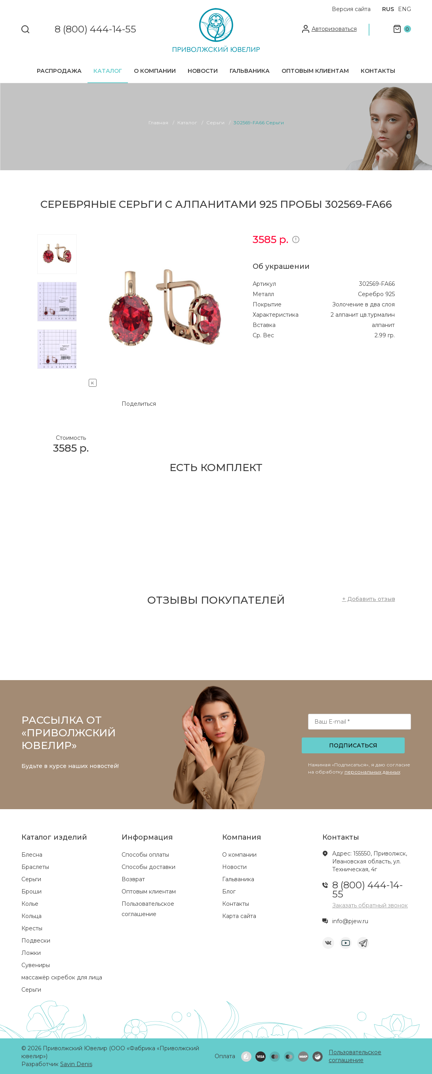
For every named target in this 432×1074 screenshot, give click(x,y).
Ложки (31, 952)
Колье (29, 903)
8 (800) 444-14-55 (95, 29)
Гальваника (250, 70)
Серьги (31, 879)
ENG (404, 9)
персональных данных (372, 772)
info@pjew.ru (350, 921)
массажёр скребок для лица (61, 977)
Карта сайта (239, 916)
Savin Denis (76, 1064)
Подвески (35, 940)
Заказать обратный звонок (370, 905)
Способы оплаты (145, 854)
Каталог (107, 70)
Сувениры (35, 965)
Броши (31, 891)
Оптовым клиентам (315, 70)
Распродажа (59, 70)
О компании (155, 70)
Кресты (31, 928)
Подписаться (353, 745)
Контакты (378, 70)
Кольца (31, 916)
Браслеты (35, 867)
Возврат (133, 879)
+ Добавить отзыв (368, 599)
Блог (229, 891)
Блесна (31, 854)
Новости (203, 70)
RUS (388, 9)
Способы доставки (148, 867)
